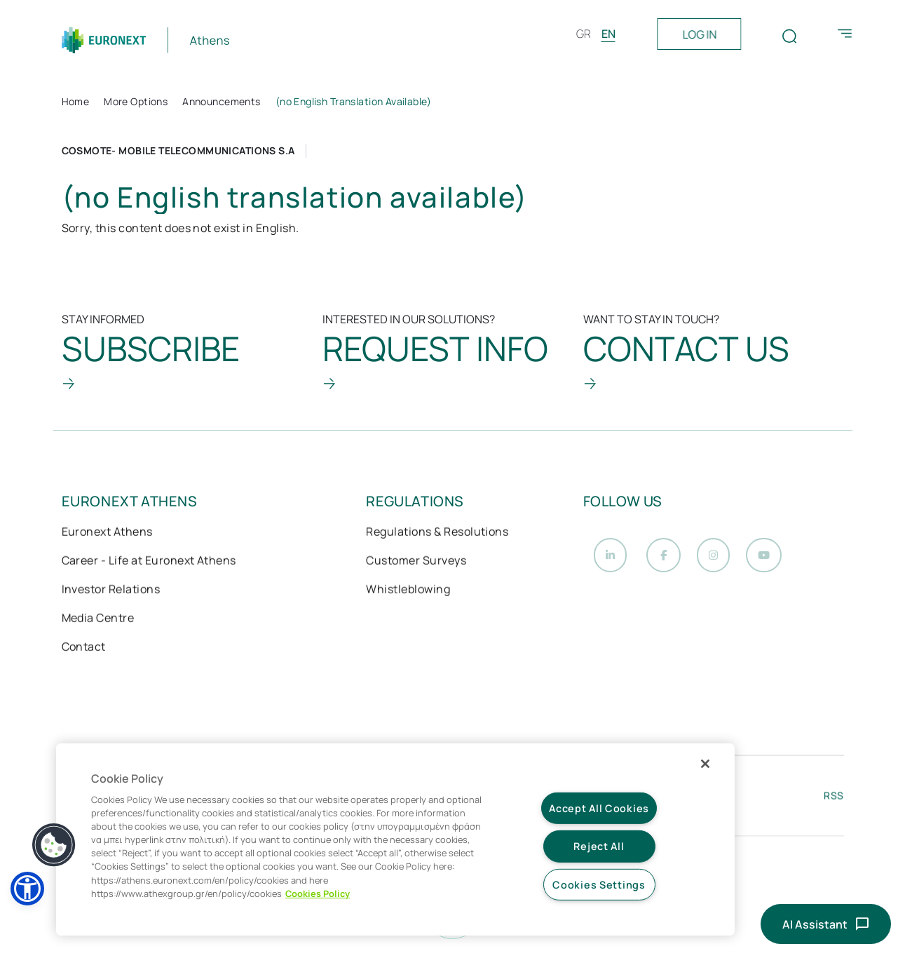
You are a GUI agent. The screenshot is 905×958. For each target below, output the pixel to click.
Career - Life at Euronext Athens (149, 561)
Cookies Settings (599, 884)
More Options (136, 101)
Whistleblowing (408, 590)
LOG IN (699, 34)
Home (76, 101)
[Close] (705, 763)
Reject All (598, 846)
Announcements (221, 101)
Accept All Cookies (599, 808)
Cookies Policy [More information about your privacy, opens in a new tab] (317, 893)
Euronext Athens (107, 533)
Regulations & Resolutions (437, 533)
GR (583, 33)
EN (608, 33)
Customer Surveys (416, 561)
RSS (833, 798)
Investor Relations (111, 590)
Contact (84, 648)
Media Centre (98, 619)
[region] (395, 839)
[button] (27, 888)
